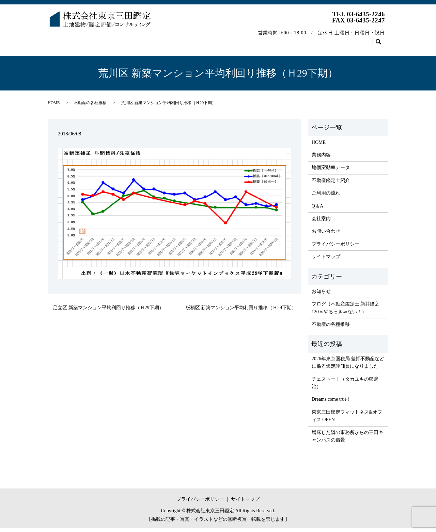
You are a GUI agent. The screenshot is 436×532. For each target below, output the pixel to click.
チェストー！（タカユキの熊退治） (345, 386)
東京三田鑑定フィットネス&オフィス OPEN (347, 419)
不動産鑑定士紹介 (178, 38)
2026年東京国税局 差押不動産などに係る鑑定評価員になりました (348, 366)
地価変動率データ (128, 38)
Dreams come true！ (332, 402)
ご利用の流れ (222, 38)
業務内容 (88, 38)
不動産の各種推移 (321, 38)
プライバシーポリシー (335, 247)
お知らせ (321, 295)
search (56, 49)
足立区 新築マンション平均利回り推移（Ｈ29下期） (108, 311)
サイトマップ (326, 260)
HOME (60, 38)
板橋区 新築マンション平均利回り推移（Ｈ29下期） (241, 311)
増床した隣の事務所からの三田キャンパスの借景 (347, 440)
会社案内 (281, 38)
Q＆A (254, 38)
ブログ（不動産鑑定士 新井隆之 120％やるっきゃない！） (346, 311)
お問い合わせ (366, 38)
